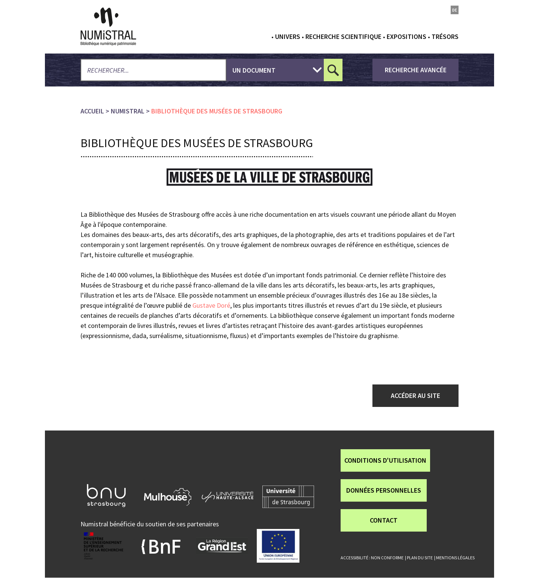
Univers (287, 36)
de (454, 10)
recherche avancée (416, 70)
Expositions (406, 36)
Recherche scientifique (343, 36)
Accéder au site (415, 395)
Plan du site (420, 557)
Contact (384, 520)
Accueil (92, 111)
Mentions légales (455, 557)
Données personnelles (383, 490)
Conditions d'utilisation (385, 460)
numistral (127, 111)
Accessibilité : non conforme (372, 557)
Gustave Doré (210, 305)
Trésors (445, 36)
